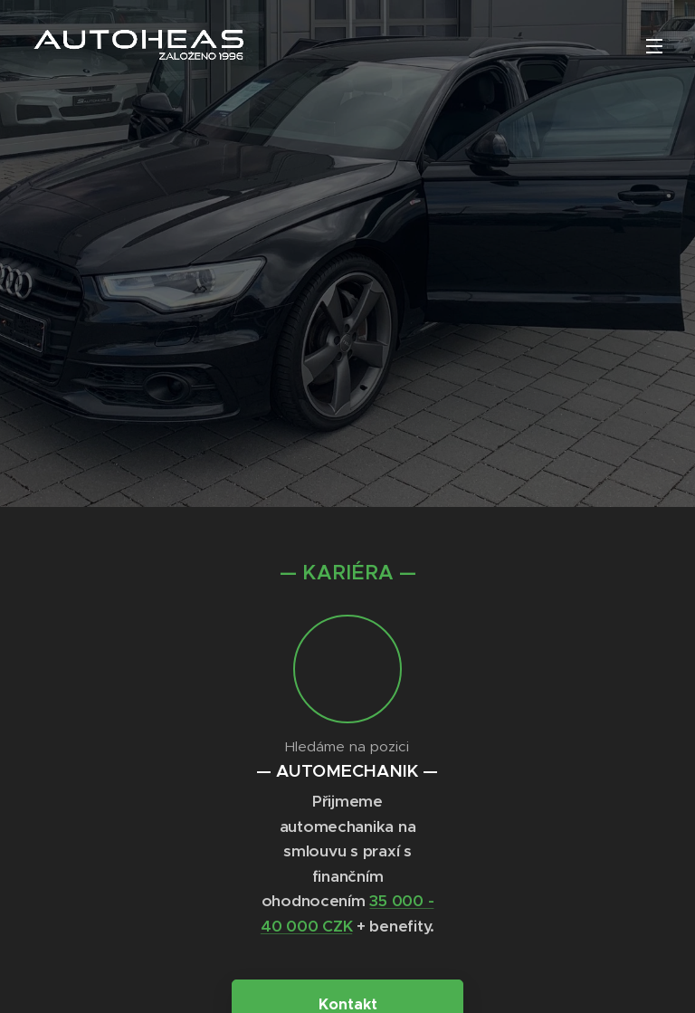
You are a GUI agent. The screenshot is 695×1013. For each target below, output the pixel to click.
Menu (654, 46)
